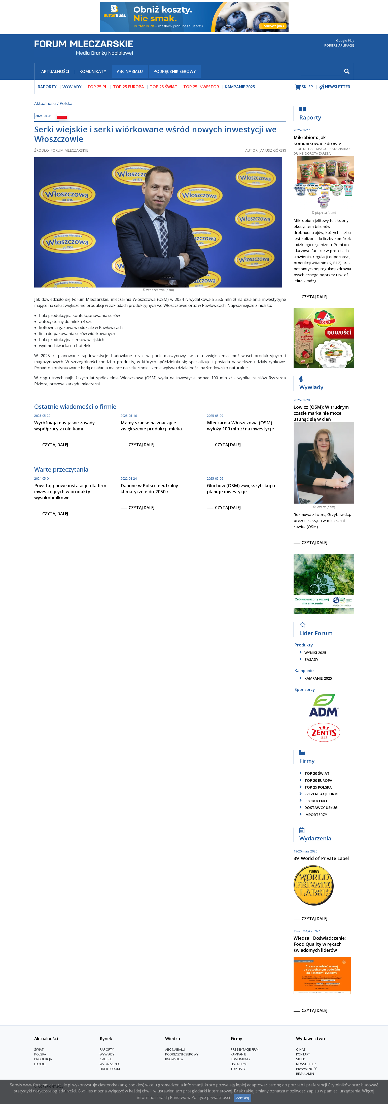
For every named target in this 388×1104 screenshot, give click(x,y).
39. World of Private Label (321, 858)
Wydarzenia (315, 835)
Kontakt (303, 1054)
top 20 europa (315, 780)
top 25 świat (164, 87)
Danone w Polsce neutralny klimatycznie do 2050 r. (149, 488)
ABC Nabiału (130, 71)
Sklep (300, 1059)
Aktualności (55, 71)
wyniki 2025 (312, 652)
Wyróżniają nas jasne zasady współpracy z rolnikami (64, 426)
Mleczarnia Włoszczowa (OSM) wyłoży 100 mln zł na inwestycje (240, 426)
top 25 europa (128, 87)
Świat (39, 1049)
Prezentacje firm (318, 794)
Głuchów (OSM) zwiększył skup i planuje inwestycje (241, 488)
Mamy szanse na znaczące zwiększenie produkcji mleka (151, 426)
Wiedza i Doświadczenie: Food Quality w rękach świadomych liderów (320, 944)
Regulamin (305, 1073)
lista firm (238, 1064)
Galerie (106, 1059)
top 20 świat (314, 773)
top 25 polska (315, 787)
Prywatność (306, 1069)
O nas (301, 1049)
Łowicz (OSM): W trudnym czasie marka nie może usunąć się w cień (321, 413)
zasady (308, 659)
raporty (47, 87)
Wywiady (311, 384)
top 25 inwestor (201, 87)
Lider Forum (316, 630)
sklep (304, 87)
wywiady (72, 87)
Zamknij (242, 1097)
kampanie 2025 (315, 678)
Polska (66, 103)
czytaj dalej (55, 444)
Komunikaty (93, 71)
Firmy (307, 758)
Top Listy (238, 1069)
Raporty (310, 114)
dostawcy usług (318, 807)
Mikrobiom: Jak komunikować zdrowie (317, 140)
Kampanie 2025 (240, 87)
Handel (40, 1064)
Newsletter (306, 1064)
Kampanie (238, 1054)
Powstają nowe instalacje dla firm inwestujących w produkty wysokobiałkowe (70, 491)
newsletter (334, 87)
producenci (312, 800)
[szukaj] (321, 71)
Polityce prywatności (210, 1097)
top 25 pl (97, 87)
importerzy (312, 814)
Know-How (174, 1059)
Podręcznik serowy (175, 71)
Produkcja (43, 1059)
